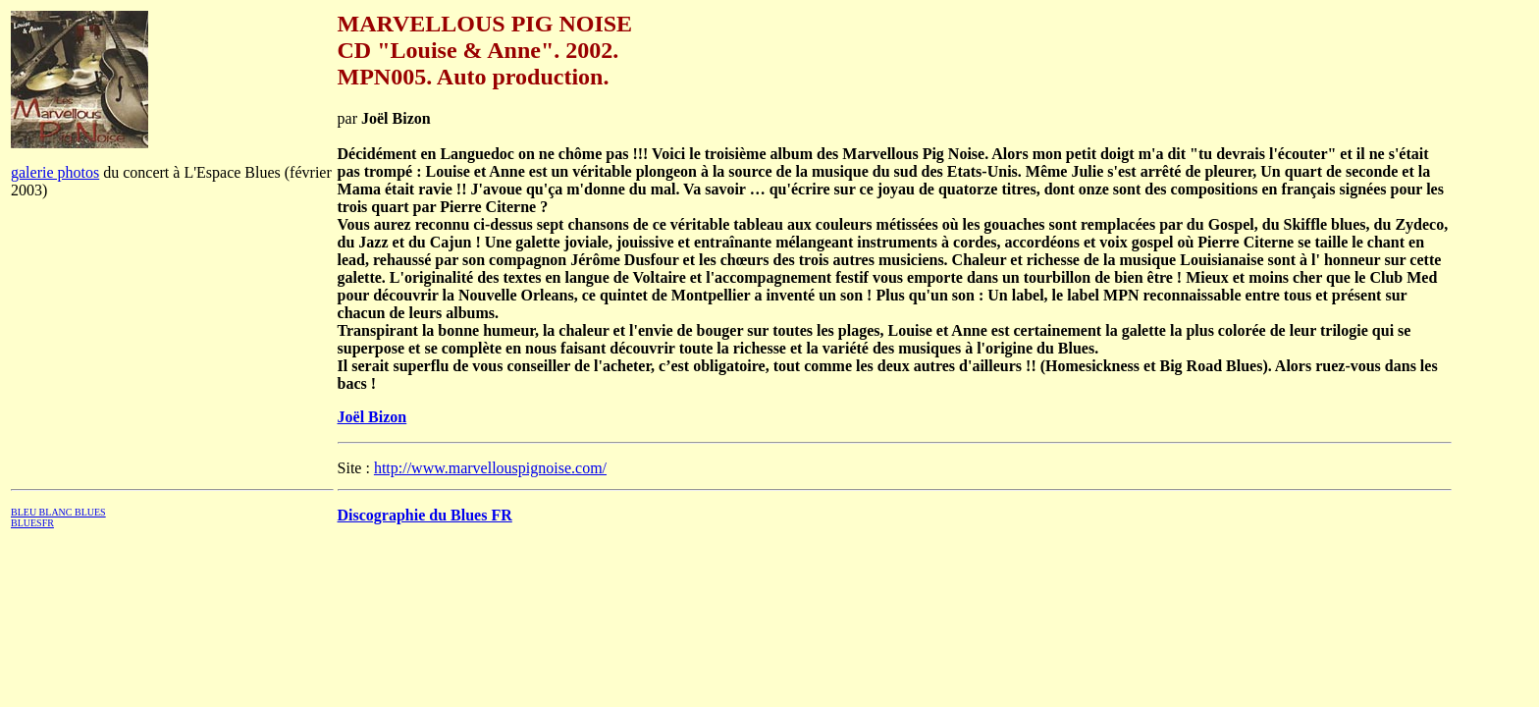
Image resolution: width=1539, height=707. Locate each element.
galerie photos (55, 172)
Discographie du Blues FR (425, 515)
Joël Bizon (372, 416)
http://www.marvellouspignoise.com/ (490, 468)
